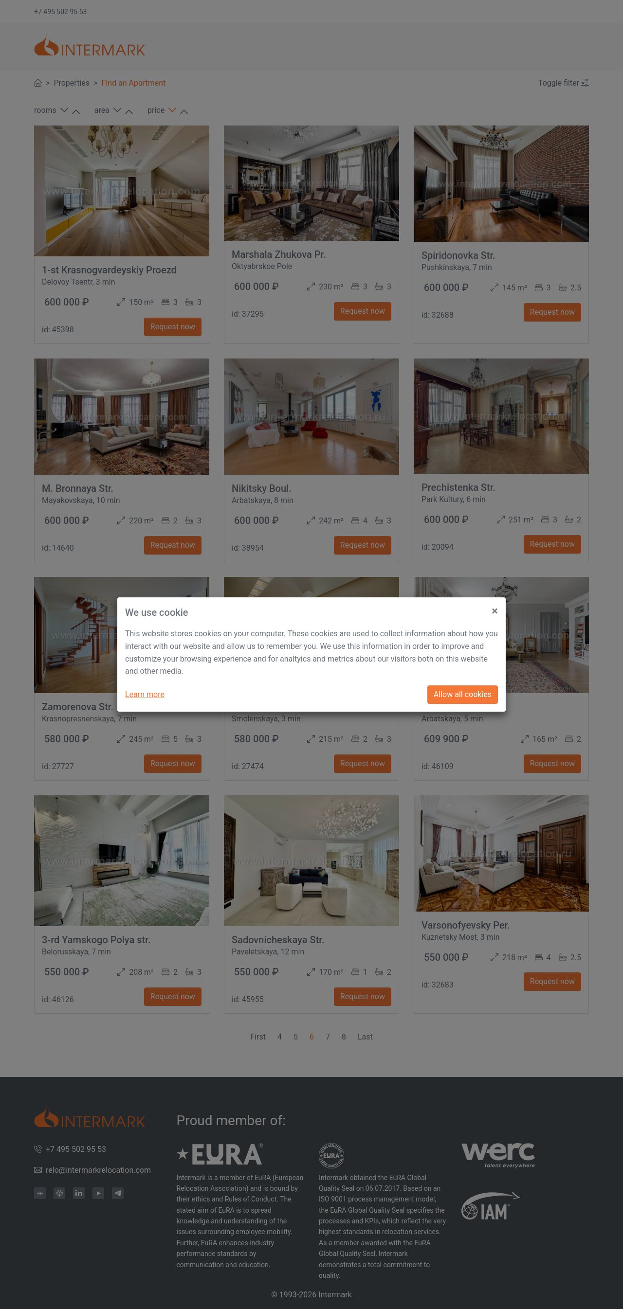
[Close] (495, 607)
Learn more (145, 694)
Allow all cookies (463, 694)
